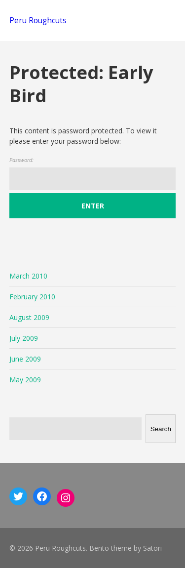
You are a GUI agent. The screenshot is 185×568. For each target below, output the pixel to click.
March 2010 (28, 276)
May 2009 (25, 379)
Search (160, 429)
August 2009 (29, 317)
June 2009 (25, 359)
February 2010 (32, 296)
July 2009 (23, 338)
